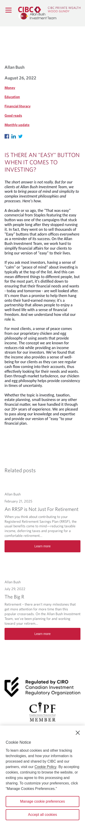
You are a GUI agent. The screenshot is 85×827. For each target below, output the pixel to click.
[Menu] (8, 10)
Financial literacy (18, 106)
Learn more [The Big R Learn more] (42, 634)
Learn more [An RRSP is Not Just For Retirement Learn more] (42, 546)
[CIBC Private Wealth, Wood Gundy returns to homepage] (49, 9)
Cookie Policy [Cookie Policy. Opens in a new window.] (45, 767)
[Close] (77, 733)
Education (12, 97)
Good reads (13, 115)
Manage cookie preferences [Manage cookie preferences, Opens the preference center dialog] (42, 801)
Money (10, 88)
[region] (42, 776)
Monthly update (17, 125)
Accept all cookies (42, 815)
